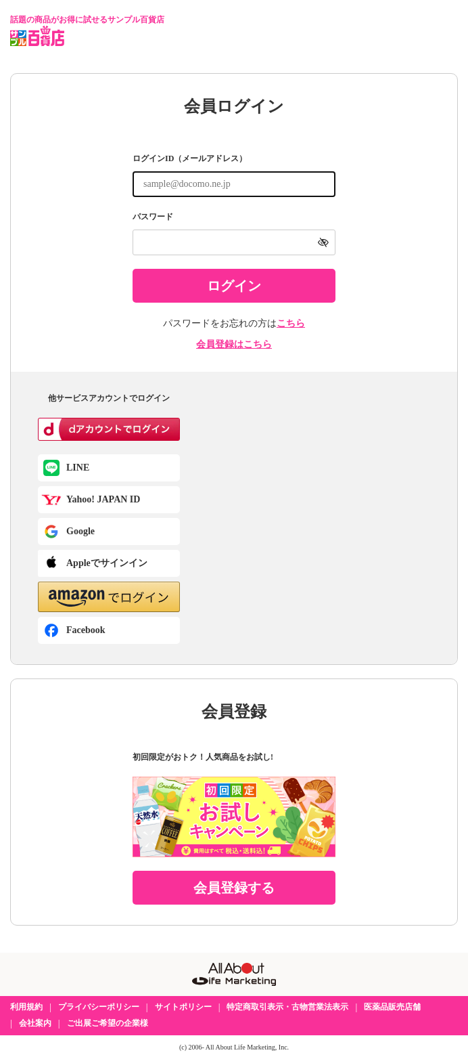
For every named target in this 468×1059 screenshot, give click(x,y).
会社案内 (35, 1023)
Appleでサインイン (106, 563)
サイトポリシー (183, 1007)
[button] (109, 597)
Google (80, 531)
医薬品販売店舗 (392, 1007)
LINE (77, 467)
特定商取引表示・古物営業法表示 (287, 1007)
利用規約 (26, 1007)
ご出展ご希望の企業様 (107, 1023)
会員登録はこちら (234, 344)
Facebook (86, 630)
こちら (291, 323)
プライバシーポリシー (98, 1007)
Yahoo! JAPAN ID (103, 499)
